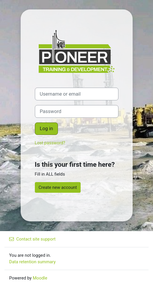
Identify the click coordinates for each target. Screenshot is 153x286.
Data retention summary (32, 261)
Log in (46, 128)
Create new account (58, 187)
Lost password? (50, 143)
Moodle (40, 278)
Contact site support (32, 239)
